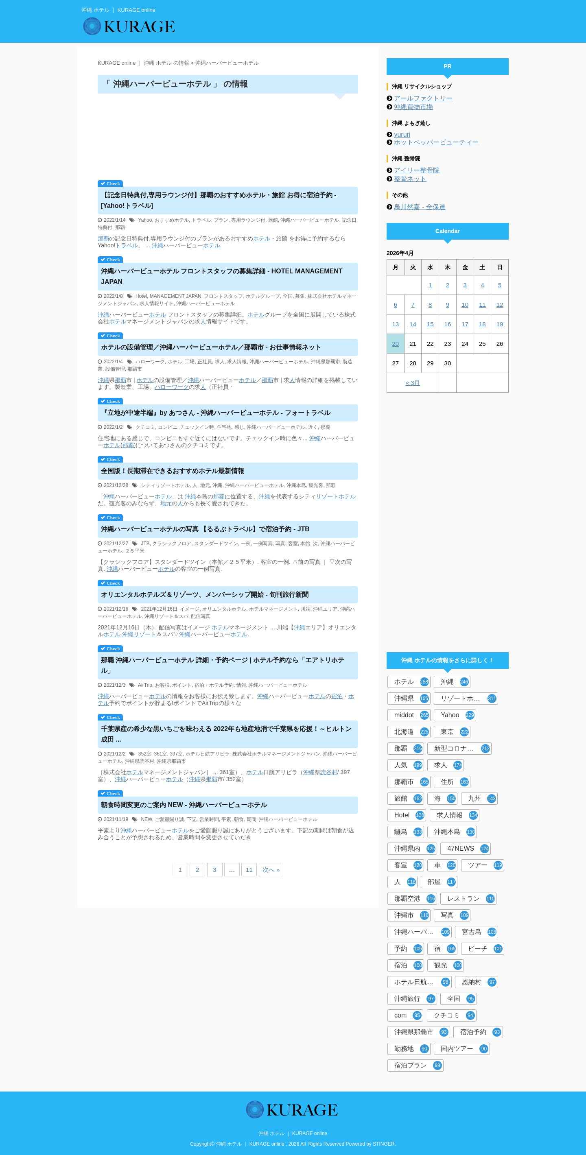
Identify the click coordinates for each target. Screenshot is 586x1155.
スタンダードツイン (216, 543)
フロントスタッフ (223, 296)
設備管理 (115, 369)
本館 (305, 543)
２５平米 (134, 551)
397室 (176, 754)
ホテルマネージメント (273, 609)
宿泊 (337, 696)
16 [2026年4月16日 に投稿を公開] (447, 324)
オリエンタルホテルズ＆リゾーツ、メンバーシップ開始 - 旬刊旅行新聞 (204, 594)
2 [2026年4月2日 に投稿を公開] (447, 285)
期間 (251, 819)
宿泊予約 (480, 1032)
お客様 (162, 685)
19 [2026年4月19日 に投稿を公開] (499, 324)
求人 (220, 362)
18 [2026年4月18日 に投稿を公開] (482, 324)
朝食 (239, 819)
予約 (408, 948)
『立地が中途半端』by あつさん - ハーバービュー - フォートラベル (215, 412)
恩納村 (479, 982)
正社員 (204, 362)
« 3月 (413, 382)
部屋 (442, 882)
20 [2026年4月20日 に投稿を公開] (395, 343)
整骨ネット (410, 178)
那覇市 (134, 369)
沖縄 (157, 245)
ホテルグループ (263, 296)
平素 (226, 819)
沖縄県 (412, 698)
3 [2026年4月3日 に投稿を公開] (464, 285)
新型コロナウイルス (463, 748)
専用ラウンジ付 (248, 220)
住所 (455, 781)
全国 (288, 296)
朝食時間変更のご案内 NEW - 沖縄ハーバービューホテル (184, 804)
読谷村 (328, 772)
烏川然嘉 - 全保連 (419, 206)
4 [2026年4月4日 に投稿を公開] (482, 285)
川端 (305, 609)
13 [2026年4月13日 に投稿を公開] (395, 324)
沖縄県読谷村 (139, 761)
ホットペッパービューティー (436, 142)
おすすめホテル (172, 220)
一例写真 (263, 543)
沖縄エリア (325, 609)
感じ (239, 427)
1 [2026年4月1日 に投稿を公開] (430, 285)
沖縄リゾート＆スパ (166, 616)
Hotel (141, 296)
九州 (482, 798)
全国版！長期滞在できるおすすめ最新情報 (172, 470)
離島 (408, 831)
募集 (300, 296)
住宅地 (224, 427)
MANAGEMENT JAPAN (175, 296)
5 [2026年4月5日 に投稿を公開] (499, 285)
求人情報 (237, 362)
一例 (246, 543)
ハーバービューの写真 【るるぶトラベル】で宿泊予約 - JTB (205, 529)
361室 (160, 754)
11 (249, 869)
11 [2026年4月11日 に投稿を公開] (482, 304)
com (408, 1015)
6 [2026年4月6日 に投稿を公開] (395, 304)
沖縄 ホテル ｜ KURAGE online (293, 1133)
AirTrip (145, 685)
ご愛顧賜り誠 (169, 819)
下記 (192, 819)
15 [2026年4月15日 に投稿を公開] (430, 324)
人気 (408, 765)
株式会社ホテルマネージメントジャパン (276, 754)
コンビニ (167, 427)
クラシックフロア (171, 543)
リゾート (327, 496)
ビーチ (485, 948)
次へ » (271, 869)
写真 (280, 543)
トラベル (201, 220)
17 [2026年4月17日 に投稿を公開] (464, 324)
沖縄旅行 (414, 998)
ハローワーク (150, 362)
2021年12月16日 (159, 609)
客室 (293, 543)
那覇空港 (414, 898)
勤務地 (411, 1048)
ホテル (261, 238)
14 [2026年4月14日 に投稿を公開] (412, 324)
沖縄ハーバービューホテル (309, 220)
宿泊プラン (418, 1065)
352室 (144, 754)
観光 (448, 965)
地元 (205, 485)
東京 (455, 731)
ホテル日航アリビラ (208, 754)
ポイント (182, 685)
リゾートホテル (468, 698)
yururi (402, 134)
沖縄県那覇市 (325, 362)
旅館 (273, 220)
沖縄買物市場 (413, 106)
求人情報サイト (157, 303)
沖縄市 (411, 915)
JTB (145, 543)
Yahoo (145, 220)
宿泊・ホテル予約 (214, 685)
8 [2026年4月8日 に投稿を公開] (430, 304)
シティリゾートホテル (165, 485)
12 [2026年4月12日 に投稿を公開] (499, 304)
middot (411, 715)
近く (313, 427)
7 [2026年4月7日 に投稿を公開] (412, 304)
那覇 (120, 227)
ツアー (485, 865)
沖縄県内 (414, 848)
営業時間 (209, 819)
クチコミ (145, 427)
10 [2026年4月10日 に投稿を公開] (464, 304)
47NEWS (468, 848)
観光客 (315, 485)
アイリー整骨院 (417, 170)
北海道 (411, 731)
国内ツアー (464, 1048)
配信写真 (200, 616)
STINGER (383, 1144)
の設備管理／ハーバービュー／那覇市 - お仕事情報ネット (211, 347)
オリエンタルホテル (224, 609)
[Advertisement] (228, 134)
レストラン (471, 898)
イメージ (189, 609)
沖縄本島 (296, 485)
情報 (241, 685)
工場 (190, 362)
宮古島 (479, 932)
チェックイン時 (197, 427)
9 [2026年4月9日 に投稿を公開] (447, 304)
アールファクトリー (423, 98)
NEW (146, 819)
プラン (221, 220)
